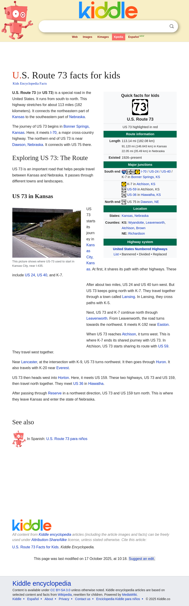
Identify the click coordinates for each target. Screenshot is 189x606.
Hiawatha (96, 384)
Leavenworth (155, 222)
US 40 (42, 275)
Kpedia (118, 37)
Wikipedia (65, 594)
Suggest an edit (141, 559)
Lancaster (29, 362)
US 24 (30, 275)
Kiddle (17, 599)
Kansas (127, 216)
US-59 (131, 189)
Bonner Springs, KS (145, 177)
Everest (62, 368)
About (49, 599)
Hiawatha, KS (151, 195)
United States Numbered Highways (140, 249)
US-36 (131, 195)
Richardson (136, 233)
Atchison (128, 228)
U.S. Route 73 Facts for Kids (35, 547)
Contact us (83, 599)
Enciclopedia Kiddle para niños (118, 599)
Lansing (128, 297)
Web (75, 37)
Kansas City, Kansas (90, 257)
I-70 (143, 171)
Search (171, 26)
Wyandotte (136, 222)
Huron (161, 362)
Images (87, 37)
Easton (163, 324)
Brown (141, 228)
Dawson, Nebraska (27, 145)
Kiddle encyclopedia (55, 534)
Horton (63, 378)
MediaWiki (129, 594)
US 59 (163, 346)
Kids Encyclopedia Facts (30, 83)
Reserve (55, 393)
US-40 (166, 171)
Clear (162, 26)
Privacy (64, 599)
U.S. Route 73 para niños (67, 439)
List (116, 254)
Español (136, 36)
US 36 (78, 384)
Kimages (103, 37)
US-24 (154, 171)
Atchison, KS (145, 184)
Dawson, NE (150, 202)
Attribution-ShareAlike (49, 540)
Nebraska (141, 216)
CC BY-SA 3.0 (60, 590)
